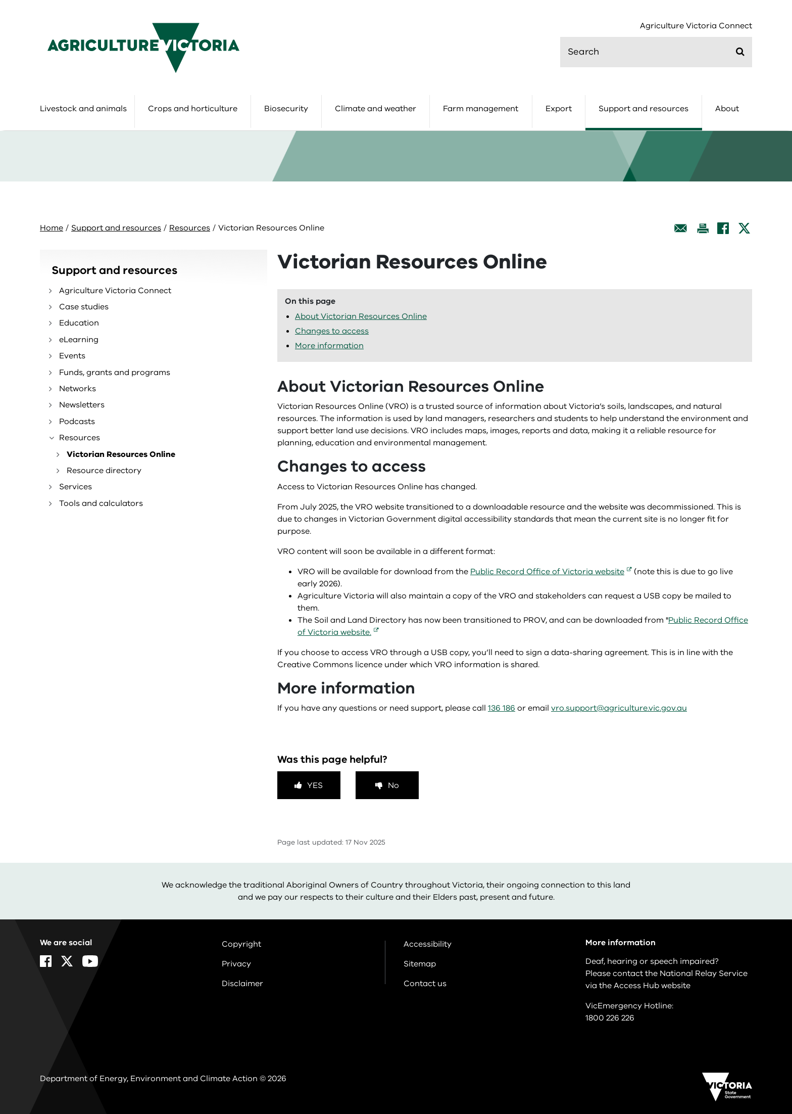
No (393, 785)
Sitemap (420, 963)
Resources (189, 228)
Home (51, 228)
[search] (656, 52)
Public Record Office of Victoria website (547, 571)
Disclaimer (242, 983)
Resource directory (104, 470)
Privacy (236, 963)
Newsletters (82, 404)
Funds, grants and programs (114, 372)
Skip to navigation (0, 0)
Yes (315, 785)
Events (72, 355)
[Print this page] (703, 228)
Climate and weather (375, 108)
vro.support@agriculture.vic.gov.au (619, 708)
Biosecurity (286, 108)
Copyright (241, 944)
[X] (744, 228)
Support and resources (643, 108)
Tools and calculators (101, 503)
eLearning (78, 339)
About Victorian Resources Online (361, 316)
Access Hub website (652, 985)
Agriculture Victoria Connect (696, 26)
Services (75, 486)
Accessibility (428, 944)
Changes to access (332, 331)
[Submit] (740, 51)
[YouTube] (90, 961)
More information (329, 345)
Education (79, 323)
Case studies (84, 306)
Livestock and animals (83, 108)
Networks (77, 388)
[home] (143, 47)
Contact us (425, 983)
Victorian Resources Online (121, 454)
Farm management (480, 108)
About (727, 108)
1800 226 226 (609, 1018)
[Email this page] (681, 228)
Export (559, 108)
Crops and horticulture (192, 108)
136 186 (501, 708)
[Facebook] (723, 228)
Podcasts (77, 421)
